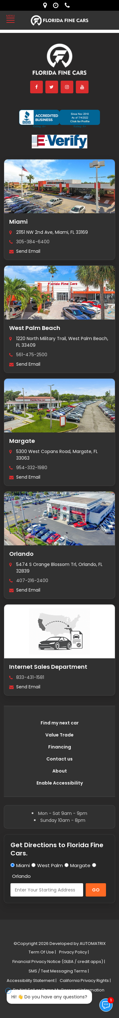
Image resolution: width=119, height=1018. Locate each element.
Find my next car (60, 723)
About (59, 771)
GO (96, 890)
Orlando (21, 554)
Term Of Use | (42, 952)
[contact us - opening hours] (57, 5)
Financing (59, 747)
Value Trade (59, 735)
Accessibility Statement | (31, 981)
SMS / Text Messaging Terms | (59, 971)
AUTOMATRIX (92, 943)
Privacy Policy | (74, 952)
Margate (22, 441)
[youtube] (82, 87)
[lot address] (46, 5)
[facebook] (36, 87)
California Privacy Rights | (85, 981)
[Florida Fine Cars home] (60, 62)
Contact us (59, 759)
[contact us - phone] (69, 5)
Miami (18, 222)
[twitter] (52, 87)
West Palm (50, 865)
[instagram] (67, 87)
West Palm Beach (34, 328)
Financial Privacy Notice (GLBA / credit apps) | (58, 962)
